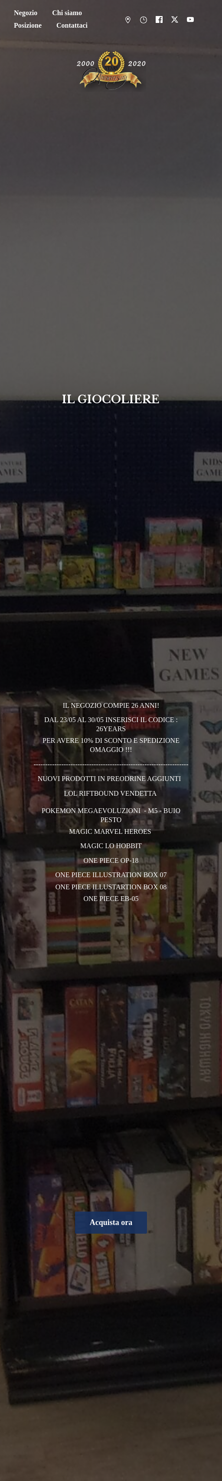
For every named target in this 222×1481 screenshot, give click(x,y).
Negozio (25, 12)
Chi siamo (67, 12)
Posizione (28, 25)
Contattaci (72, 25)
